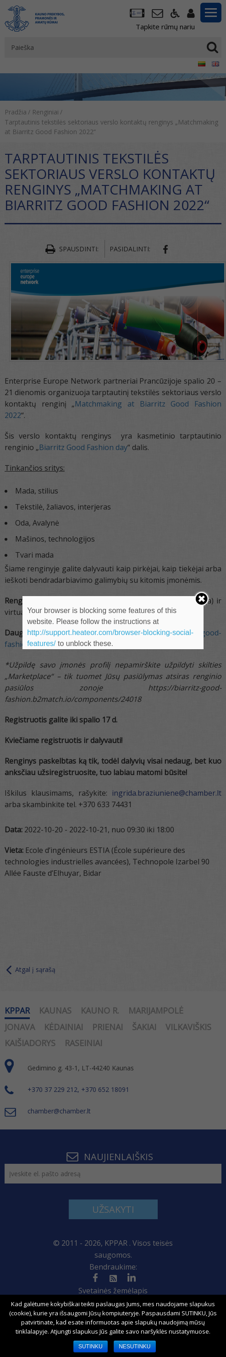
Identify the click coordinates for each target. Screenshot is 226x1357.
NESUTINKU (134, 1346)
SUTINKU (90, 1346)
